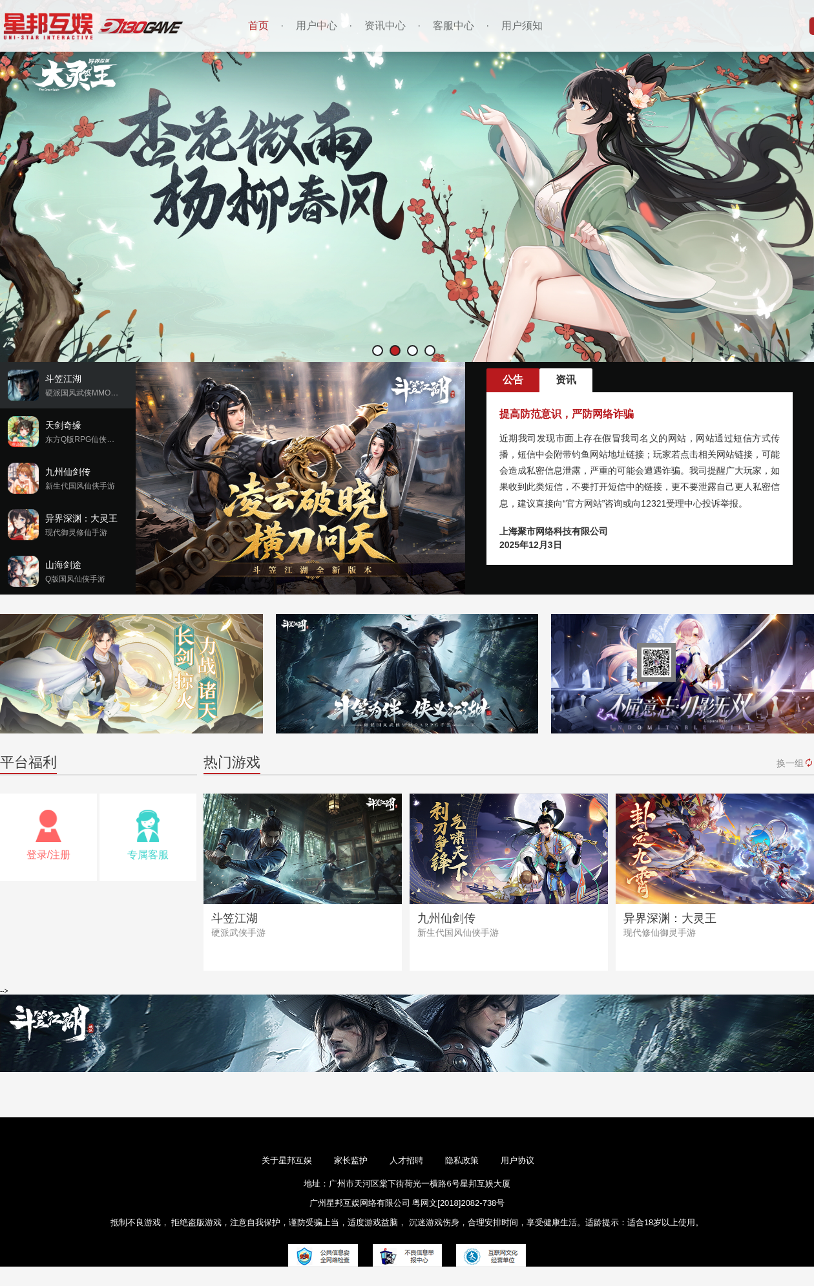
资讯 (566, 379)
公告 (513, 379)
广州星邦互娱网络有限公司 (361, 1203)
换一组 (795, 762)
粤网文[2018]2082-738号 (458, 1203)
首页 (258, 25)
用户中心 (316, 25)
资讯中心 (385, 25)
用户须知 (522, 25)
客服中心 (453, 25)
